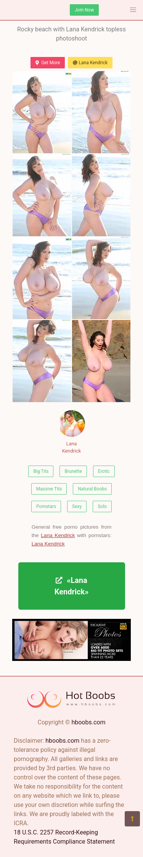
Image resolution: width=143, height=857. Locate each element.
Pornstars (46, 506)
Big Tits (40, 471)
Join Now (84, 10)
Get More (47, 62)
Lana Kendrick (90, 62)
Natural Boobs (92, 489)
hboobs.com (88, 722)
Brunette (73, 471)
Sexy (77, 506)
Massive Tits (49, 489)
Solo (102, 506)
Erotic (104, 471)
